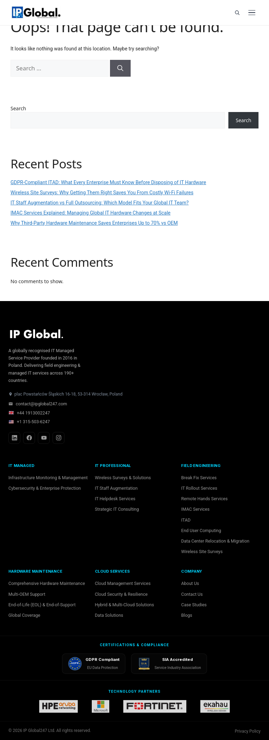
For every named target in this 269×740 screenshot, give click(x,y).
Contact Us (191, 594)
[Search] (237, 13)
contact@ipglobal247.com (37, 403)
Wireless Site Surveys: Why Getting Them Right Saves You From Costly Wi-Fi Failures (102, 192)
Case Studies (194, 604)
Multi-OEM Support (26, 594)
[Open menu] (252, 13)
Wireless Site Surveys (201, 551)
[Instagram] (58, 438)
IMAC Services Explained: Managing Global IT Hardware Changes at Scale (91, 213)
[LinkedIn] (14, 438)
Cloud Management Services (123, 583)
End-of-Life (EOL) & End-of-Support (42, 604)
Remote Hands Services (204, 498)
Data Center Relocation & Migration (215, 541)
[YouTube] (44, 438)
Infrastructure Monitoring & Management (48, 477)
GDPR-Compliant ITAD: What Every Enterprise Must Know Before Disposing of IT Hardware (108, 182)
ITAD (186, 520)
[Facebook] (29, 438)
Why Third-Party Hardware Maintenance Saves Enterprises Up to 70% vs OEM (94, 223)
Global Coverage (24, 615)
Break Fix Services (198, 477)
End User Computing (201, 530)
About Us (190, 583)
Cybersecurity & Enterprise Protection (44, 488)
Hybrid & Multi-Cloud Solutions (124, 604)
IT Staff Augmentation (116, 488)
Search (18, 108)
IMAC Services (195, 509)
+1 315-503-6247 (29, 421)
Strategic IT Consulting (117, 509)
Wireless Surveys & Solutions (123, 477)
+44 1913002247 (29, 413)
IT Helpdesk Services (115, 498)
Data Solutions (109, 615)
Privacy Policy (248, 731)
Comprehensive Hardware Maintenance (46, 583)
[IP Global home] (40, 12)
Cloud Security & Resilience (121, 594)
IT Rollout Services (199, 488)
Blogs (186, 615)
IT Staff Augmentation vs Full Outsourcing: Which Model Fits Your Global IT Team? (100, 202)
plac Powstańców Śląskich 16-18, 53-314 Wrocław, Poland (65, 394)
